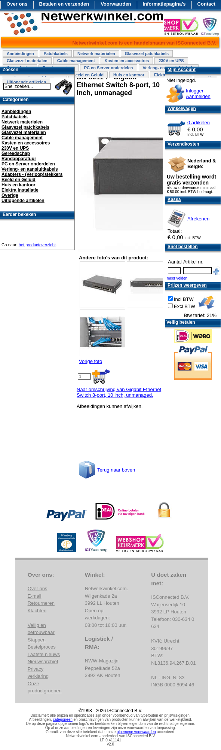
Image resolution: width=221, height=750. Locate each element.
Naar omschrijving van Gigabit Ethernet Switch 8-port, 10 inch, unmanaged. (119, 392)
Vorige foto (90, 361)
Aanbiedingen (20, 53)
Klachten (37, 610)
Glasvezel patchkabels (147, 53)
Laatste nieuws (44, 654)
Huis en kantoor (128, 75)
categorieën (63, 719)
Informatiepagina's (164, 4)
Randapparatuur (18, 158)
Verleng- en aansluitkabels (29, 169)
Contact (206, 4)
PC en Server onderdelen (108, 67)
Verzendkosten (183, 144)
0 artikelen (198, 122)
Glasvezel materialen (27, 60)
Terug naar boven (116, 470)
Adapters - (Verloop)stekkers (31, 174)
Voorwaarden (116, 4)
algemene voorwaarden (136, 732)
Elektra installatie (20, 190)
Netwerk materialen (96, 53)
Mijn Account (182, 69)
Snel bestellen (183, 246)
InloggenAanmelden (198, 93)
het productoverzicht (37, 245)
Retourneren (41, 603)
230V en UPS (171, 60)
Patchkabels (56, 53)
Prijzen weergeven (187, 285)
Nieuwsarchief (43, 661)
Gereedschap (15, 153)
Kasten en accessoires (127, 60)
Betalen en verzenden (64, 4)
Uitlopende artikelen (22, 200)
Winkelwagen (182, 108)
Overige (9, 195)
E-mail (35, 596)
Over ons (16, 4)
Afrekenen (198, 219)
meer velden (177, 278)
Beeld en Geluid (88, 75)
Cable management (76, 60)
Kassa (174, 199)
